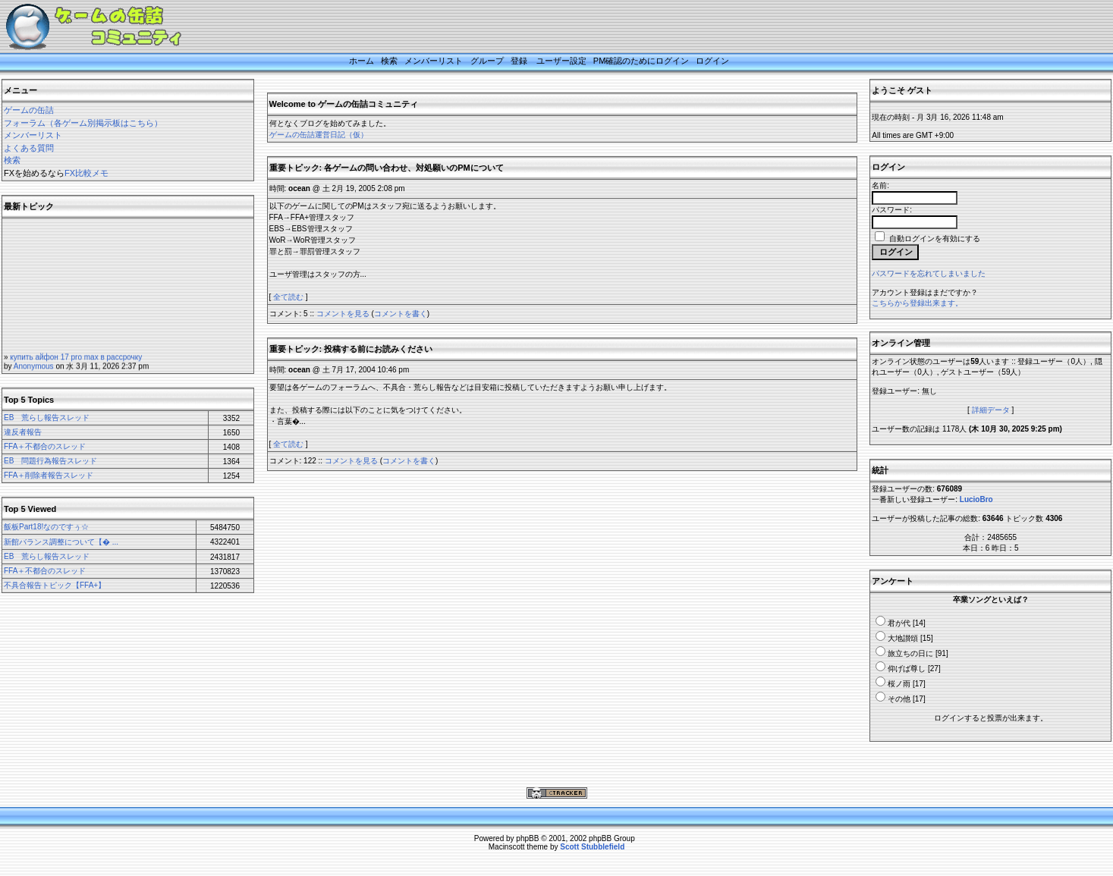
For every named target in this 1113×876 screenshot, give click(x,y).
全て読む (288, 297)
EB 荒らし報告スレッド (47, 417)
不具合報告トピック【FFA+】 (54, 585)
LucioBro (976, 499)
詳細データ (991, 410)
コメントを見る (342, 313)
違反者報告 (23, 432)
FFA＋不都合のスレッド (45, 446)
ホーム (361, 60)
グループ (487, 60)
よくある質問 (29, 147)
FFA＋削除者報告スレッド (48, 475)
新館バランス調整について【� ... (61, 542)
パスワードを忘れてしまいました (929, 273)
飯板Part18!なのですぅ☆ (46, 527)
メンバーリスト (433, 60)
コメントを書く (400, 313)
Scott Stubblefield (592, 847)
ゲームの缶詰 (29, 110)
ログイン (712, 60)
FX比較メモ (86, 172)
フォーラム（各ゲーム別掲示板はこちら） (83, 122)
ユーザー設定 (561, 60)
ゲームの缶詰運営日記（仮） (318, 134)
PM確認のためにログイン (641, 60)
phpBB (527, 838)
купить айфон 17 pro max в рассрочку (76, 364)
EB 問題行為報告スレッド (50, 461)
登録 (519, 60)
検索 (389, 60)
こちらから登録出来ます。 (917, 303)
